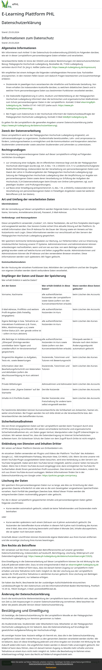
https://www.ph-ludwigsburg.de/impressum (73, 67)
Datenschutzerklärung (64, 664)
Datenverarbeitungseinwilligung (42, 664)
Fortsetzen (51, 667)
